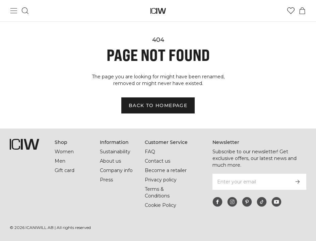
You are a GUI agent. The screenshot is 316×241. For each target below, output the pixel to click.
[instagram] (232, 202)
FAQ (150, 152)
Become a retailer (166, 170)
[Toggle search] (25, 10)
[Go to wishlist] (291, 10)
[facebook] (217, 202)
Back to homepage (158, 105)
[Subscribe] (297, 181)
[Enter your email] (250, 182)
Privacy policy (161, 180)
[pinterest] (247, 202)
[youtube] (276, 202)
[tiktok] (261, 202)
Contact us (157, 161)
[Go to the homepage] (158, 11)
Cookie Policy (160, 205)
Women (64, 152)
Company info (116, 170)
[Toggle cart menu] (302, 10)
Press (106, 180)
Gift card (64, 170)
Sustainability (115, 152)
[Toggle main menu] (13, 10)
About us (110, 161)
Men (60, 161)
